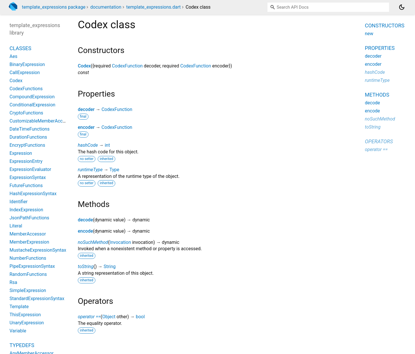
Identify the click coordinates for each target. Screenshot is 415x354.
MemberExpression (29, 242)
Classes (20, 48)
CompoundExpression (32, 96)
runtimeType (90, 169)
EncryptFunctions (27, 145)
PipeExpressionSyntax (32, 266)
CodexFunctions (26, 88)
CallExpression (25, 72)
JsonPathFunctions (29, 218)
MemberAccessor (28, 234)
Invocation (120, 242)
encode (85, 231)
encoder (86, 127)
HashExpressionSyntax (33, 193)
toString (85, 266)
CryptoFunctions (26, 113)
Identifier (19, 201)
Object (109, 316)
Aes (13, 56)
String (109, 266)
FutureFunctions (26, 185)
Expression (21, 153)
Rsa (13, 282)
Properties (380, 48)
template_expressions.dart (153, 7)
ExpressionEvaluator (30, 169)
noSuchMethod (93, 242)
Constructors (384, 25)
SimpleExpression (28, 290)
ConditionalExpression (32, 105)
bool (140, 316)
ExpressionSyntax (28, 177)
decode (85, 220)
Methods (377, 95)
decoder (86, 109)
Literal (16, 226)
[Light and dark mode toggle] (401, 7)
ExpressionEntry (26, 161)
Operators (379, 141)
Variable (18, 331)
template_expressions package (53, 7)
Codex (84, 66)
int (107, 145)
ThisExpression (25, 314)
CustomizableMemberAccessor (42, 121)
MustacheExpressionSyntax (38, 250)
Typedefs (22, 345)
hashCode (88, 145)
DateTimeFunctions (30, 129)
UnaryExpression (27, 322)
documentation (105, 7)
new (369, 33)
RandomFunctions (28, 274)
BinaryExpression (27, 64)
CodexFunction (127, 66)
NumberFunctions (28, 258)
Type (114, 169)
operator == (89, 316)
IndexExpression (26, 209)
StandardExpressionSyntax (37, 298)
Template (19, 306)
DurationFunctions (28, 137)
